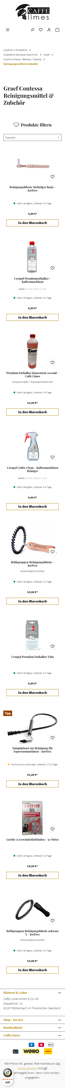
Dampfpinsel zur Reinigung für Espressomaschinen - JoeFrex (32, 749)
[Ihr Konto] (49, 29)
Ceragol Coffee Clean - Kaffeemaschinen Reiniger (32, 469)
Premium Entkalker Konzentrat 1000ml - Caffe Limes (32, 374)
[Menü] (7, 29)
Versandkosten (27, 1068)
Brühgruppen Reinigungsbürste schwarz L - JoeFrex (32, 932)
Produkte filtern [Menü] (32, 124)
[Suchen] (32, 29)
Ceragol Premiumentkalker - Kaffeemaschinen (32, 280)
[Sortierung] (32, 137)
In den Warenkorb (32, 223)
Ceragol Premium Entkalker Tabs (32, 657)
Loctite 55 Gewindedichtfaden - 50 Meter (32, 839)
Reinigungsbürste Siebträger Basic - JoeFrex (33, 188)
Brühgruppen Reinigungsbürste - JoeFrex (32, 564)
